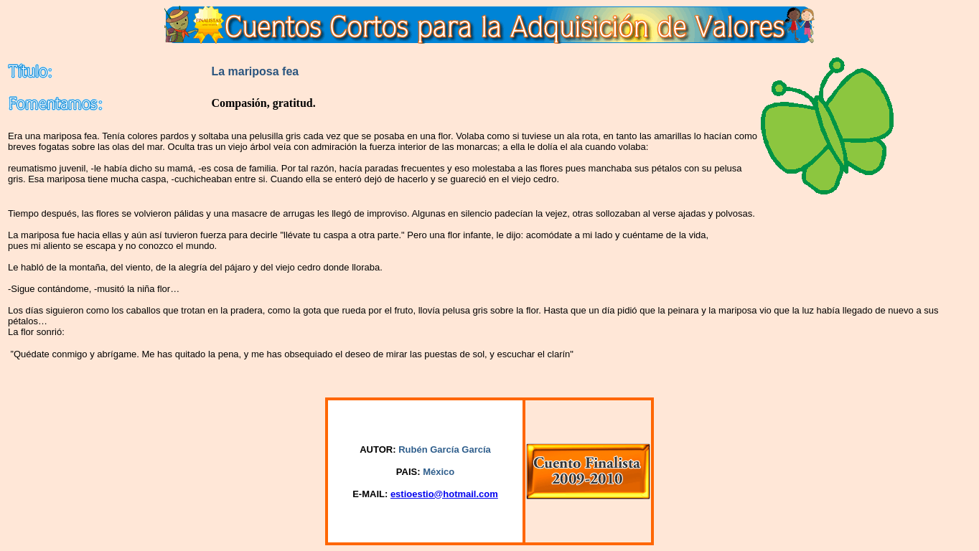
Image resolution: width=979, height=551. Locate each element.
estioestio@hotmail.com (444, 494)
